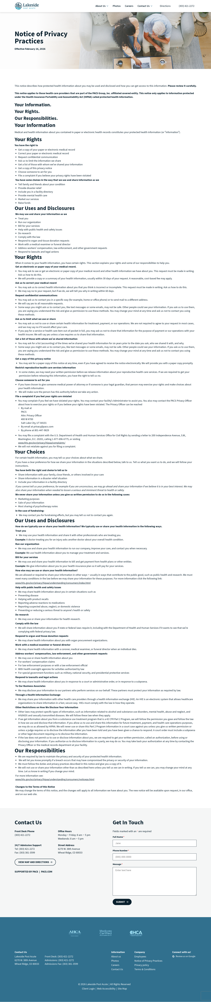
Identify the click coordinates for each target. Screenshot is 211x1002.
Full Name (118, 836)
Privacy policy (141, 965)
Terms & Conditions (144, 969)
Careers (115, 965)
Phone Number (121, 850)
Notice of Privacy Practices (148, 960)
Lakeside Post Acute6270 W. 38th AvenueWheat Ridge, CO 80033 (27, 960)
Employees (140, 956)
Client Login (88, 988)
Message (117, 864)
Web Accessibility (106, 988)
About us (116, 956)
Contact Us (117, 969)
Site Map (122, 988)
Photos (115, 960)
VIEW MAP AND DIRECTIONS (33, 862)
